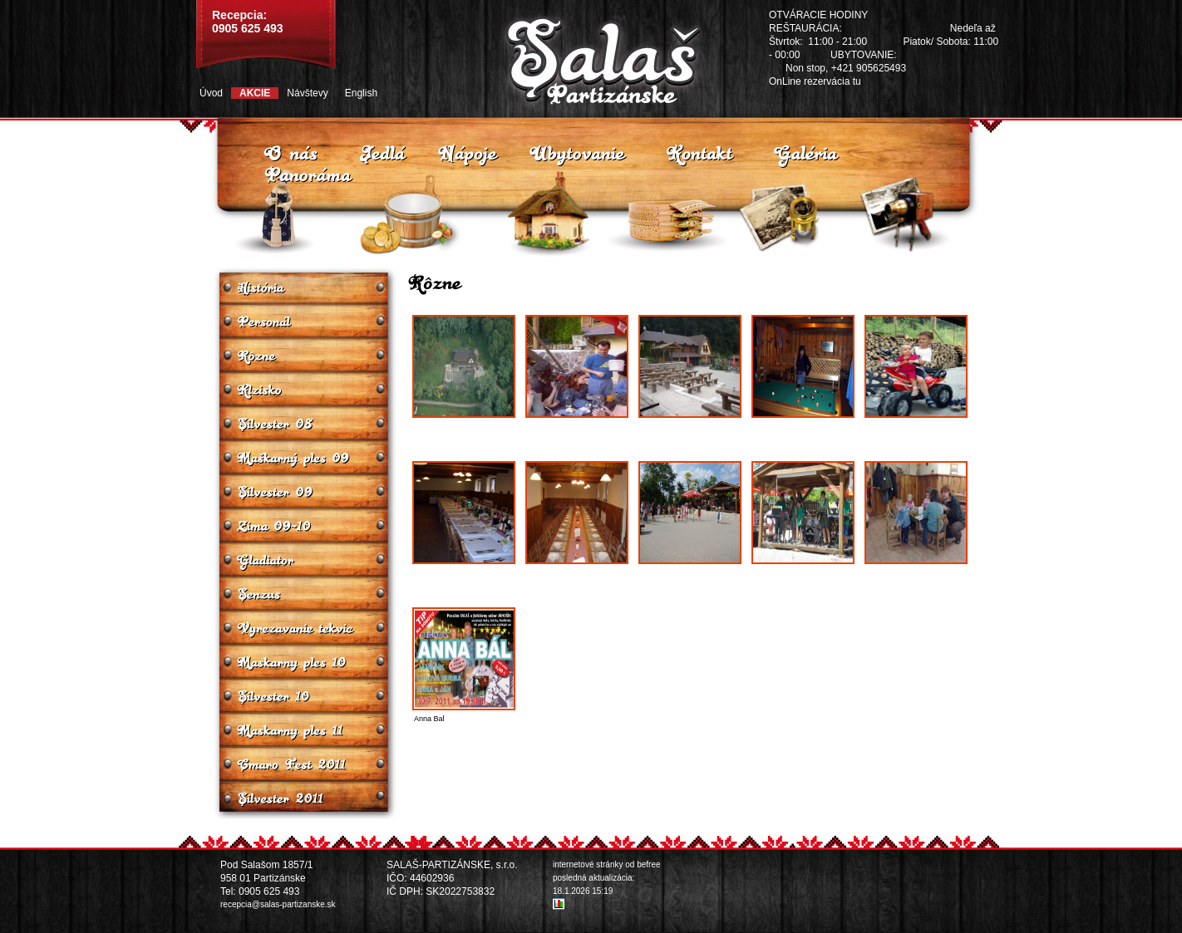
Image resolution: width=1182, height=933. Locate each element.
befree (648, 864)
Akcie (254, 93)
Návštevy (307, 93)
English (361, 93)
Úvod (211, 93)
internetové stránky (588, 864)
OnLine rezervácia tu (815, 81)
